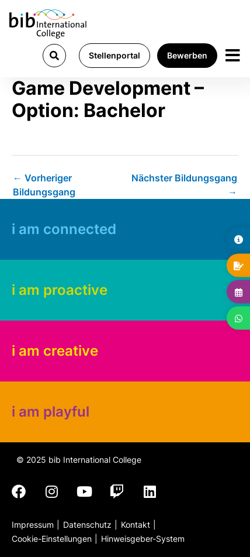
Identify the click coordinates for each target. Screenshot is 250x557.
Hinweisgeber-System (143, 539)
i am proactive (59, 289)
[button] (54, 55)
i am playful (50, 411)
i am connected (64, 229)
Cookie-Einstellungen (52, 539)
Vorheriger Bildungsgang (44, 182)
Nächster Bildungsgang (184, 182)
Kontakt (135, 525)
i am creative (55, 350)
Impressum (33, 525)
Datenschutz (87, 525)
